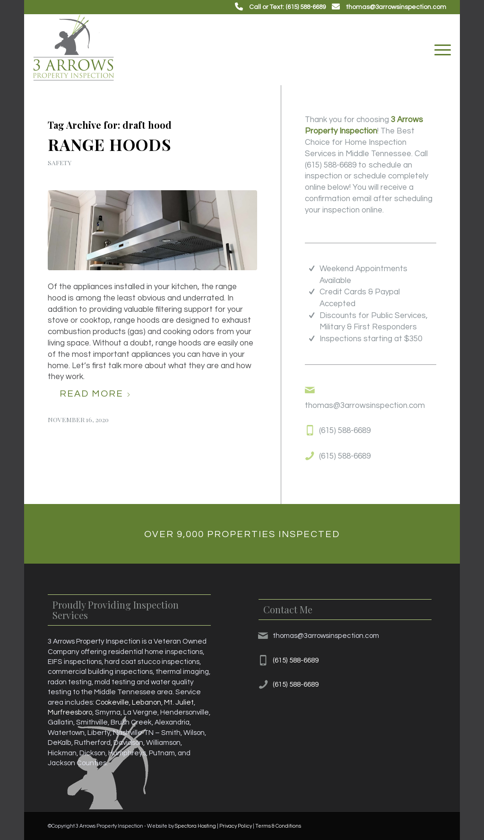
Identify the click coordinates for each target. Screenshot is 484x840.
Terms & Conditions (278, 826)
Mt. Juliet (179, 702)
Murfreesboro (70, 712)
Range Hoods (110, 144)
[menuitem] (439, 49)
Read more (95, 393)
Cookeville (112, 702)
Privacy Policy (235, 826)
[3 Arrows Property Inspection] (73, 49)
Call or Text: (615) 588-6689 (287, 7)
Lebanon (146, 702)
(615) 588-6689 (330, 165)
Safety (59, 162)
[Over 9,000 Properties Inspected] (242, 534)
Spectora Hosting (195, 826)
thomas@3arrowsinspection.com (396, 7)
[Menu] (439, 49)
